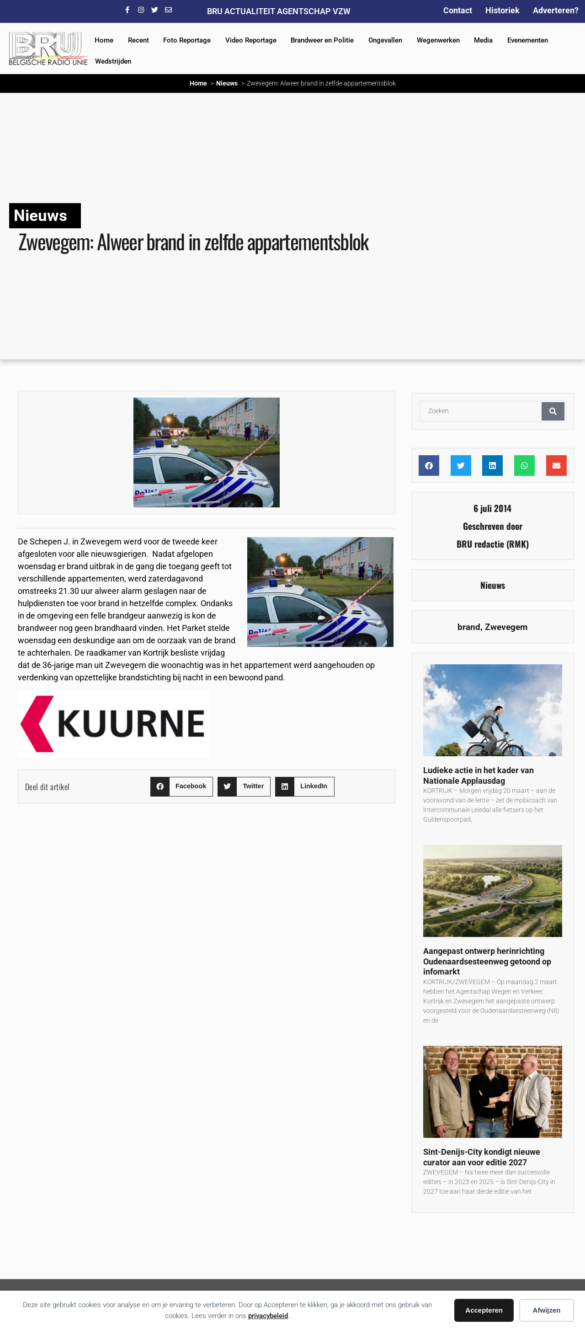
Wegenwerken (438, 40)
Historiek (502, 10)
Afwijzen (547, 1310)
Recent (138, 40)
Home (104, 40)
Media (483, 40)
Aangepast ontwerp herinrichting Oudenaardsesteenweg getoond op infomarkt (487, 961)
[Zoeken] (553, 411)
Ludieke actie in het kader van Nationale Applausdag (478, 775)
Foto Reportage (187, 40)
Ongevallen (385, 40)
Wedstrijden (113, 61)
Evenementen (527, 40)
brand (468, 627)
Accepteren (484, 1310)
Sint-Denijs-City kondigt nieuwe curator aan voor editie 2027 (481, 1157)
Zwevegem (506, 627)
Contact (457, 10)
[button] (181, 787)
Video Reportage (251, 40)
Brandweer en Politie (322, 40)
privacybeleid (268, 1316)
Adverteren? (556, 10)
